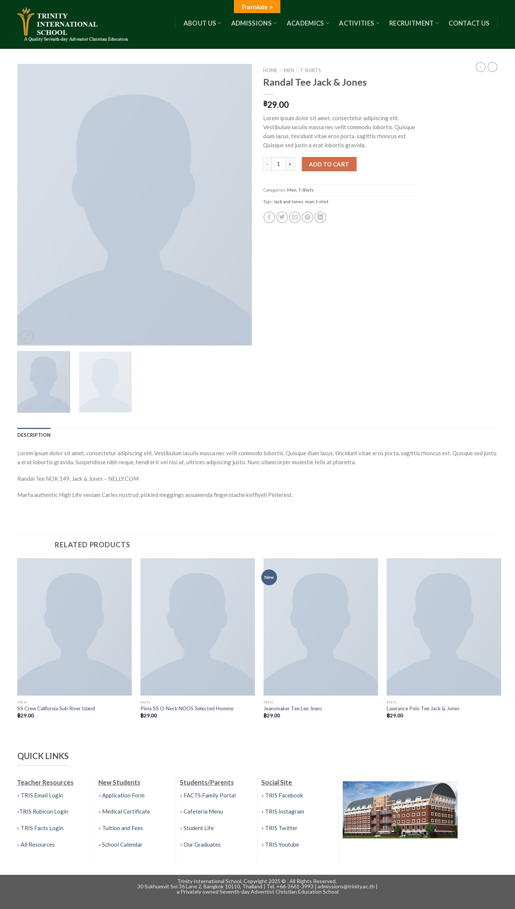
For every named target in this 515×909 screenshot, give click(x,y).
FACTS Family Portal (209, 794)
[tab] (33, 435)
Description (33, 435)
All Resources (38, 844)
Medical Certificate (126, 811)
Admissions (254, 23)
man (309, 201)
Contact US (469, 23)
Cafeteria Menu (202, 811)
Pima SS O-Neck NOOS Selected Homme (186, 708)
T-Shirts (310, 70)
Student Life (199, 827)
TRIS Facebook (284, 794)
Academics (308, 23)
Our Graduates (202, 844)
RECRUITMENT (414, 23)
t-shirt (322, 201)
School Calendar (122, 844)
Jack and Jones (288, 201)
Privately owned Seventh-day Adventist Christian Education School (260, 891)
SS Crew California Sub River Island (56, 708)
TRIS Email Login (42, 794)
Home (270, 70)
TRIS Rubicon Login (43, 811)
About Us (202, 23)
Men (289, 70)
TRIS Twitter (281, 827)
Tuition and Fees (122, 827)
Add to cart (329, 164)
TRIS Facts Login (41, 827)
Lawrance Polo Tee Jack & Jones (423, 708)
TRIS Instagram (284, 811)
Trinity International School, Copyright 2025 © (232, 880)
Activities (359, 23)
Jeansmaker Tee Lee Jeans (293, 708)
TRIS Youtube (282, 844)
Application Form (123, 794)
